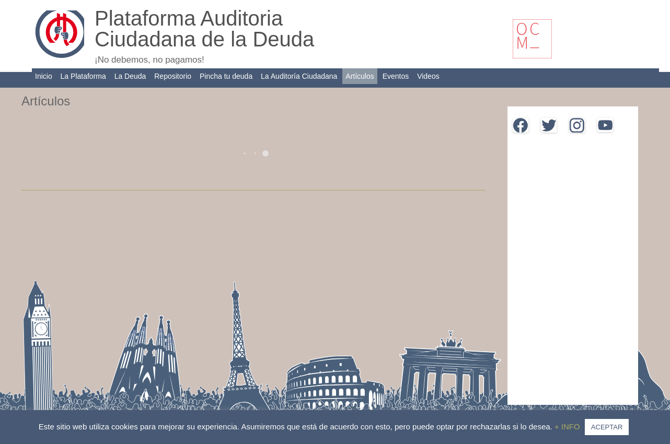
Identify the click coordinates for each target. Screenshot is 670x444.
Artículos (359, 76)
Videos (428, 76)
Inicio (43, 76)
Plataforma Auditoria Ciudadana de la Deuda (204, 29)
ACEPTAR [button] (606, 427)
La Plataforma (83, 76)
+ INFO (568, 426)
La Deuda (130, 76)
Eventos (396, 76)
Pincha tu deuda (226, 76)
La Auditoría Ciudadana (299, 76)
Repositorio (172, 76)
